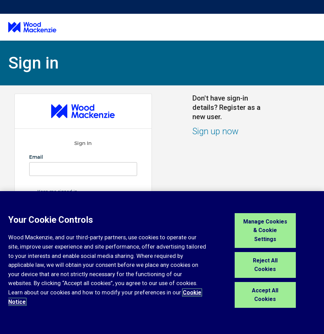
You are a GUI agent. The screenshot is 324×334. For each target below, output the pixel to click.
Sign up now (215, 131)
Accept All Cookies (265, 295)
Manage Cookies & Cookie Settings (265, 230)
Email (36, 157)
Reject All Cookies (265, 265)
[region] (162, 262)
